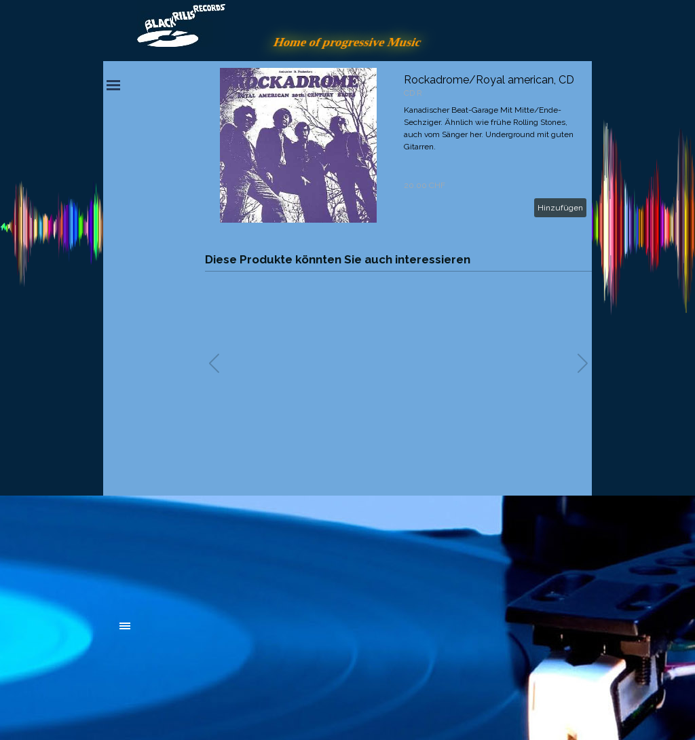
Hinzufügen (560, 207)
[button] (583, 363)
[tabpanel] (222, 551)
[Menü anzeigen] (113, 85)
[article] (398, 145)
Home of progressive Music (347, 42)
